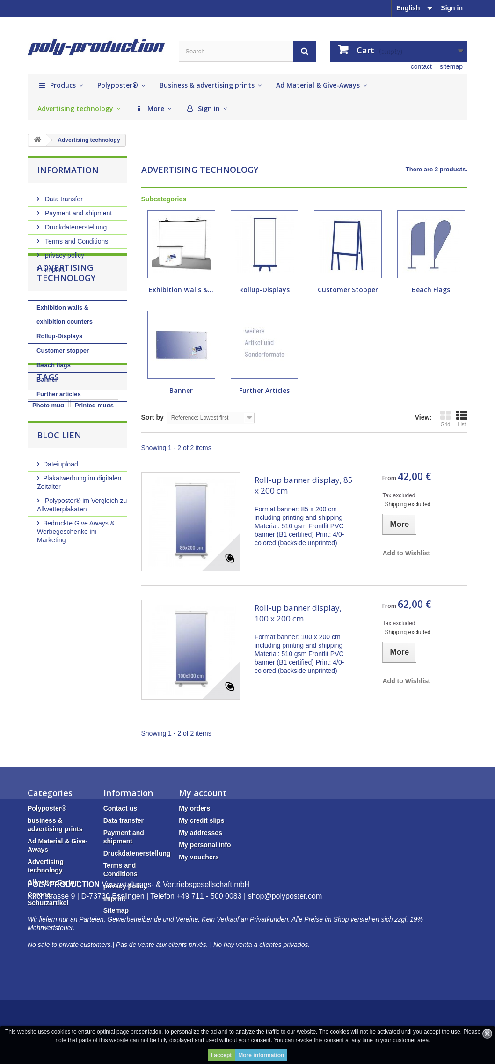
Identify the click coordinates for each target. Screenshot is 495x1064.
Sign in (452, 8)
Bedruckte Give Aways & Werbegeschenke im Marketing (76, 620)
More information (261, 1055)
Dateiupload (60, 553)
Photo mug (48, 491)
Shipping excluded (407, 504)
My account (202, 792)
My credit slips (201, 820)
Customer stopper (62, 383)
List (461, 418)
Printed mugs (94, 491)
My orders (194, 808)
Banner (47, 412)
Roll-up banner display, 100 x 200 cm (298, 613)
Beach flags (53, 398)
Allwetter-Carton (53, 882)
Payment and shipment (77, 209)
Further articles (58, 427)
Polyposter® (47, 808)
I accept (221, 1055)
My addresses (200, 832)
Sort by (152, 417)
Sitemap (116, 910)
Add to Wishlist (406, 553)
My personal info (205, 845)
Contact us (120, 808)
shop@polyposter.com (285, 961)
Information (68, 170)
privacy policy (63, 251)
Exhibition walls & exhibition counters (64, 347)
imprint (54, 265)
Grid (445, 418)
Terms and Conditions (75, 237)
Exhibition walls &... (181, 289)
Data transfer (63, 195)
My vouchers (199, 857)
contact (421, 66)
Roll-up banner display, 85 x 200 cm (304, 485)
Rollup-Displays (59, 369)
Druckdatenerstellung (75, 223)
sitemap (451, 66)
